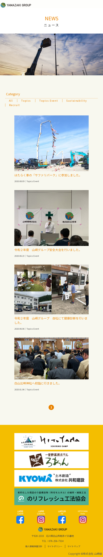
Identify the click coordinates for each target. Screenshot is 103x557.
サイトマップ (73, 546)
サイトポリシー (54, 546)
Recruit (14, 105)
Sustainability (76, 100)
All (11, 100)
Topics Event (48, 100)
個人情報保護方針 (33, 546)
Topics (26, 100)
